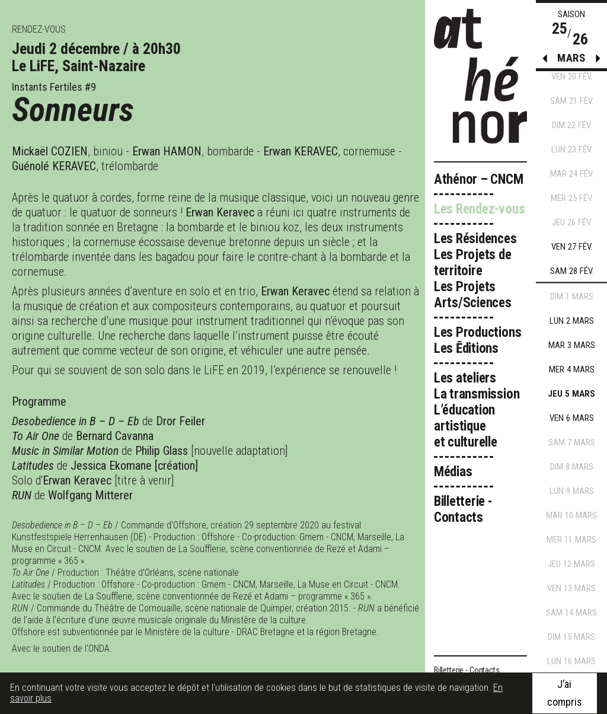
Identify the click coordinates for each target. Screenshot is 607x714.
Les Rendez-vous (479, 209)
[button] (598, 61)
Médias (453, 472)
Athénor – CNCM (478, 179)
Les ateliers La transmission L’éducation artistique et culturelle (477, 410)
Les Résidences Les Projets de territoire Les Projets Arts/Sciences (475, 271)
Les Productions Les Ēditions (478, 340)
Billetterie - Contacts (463, 509)
